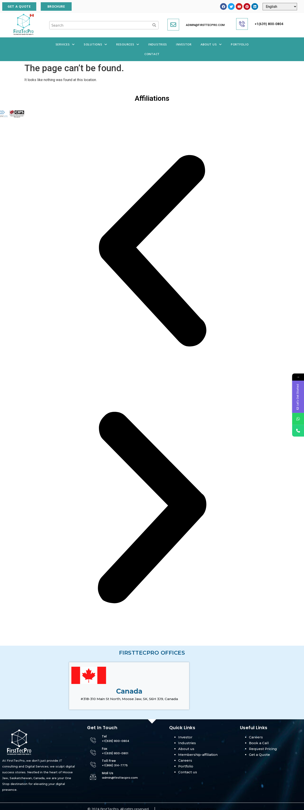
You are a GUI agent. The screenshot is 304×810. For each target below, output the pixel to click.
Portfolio (239, 44)
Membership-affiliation (198, 754)
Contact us (187, 772)
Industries (157, 44)
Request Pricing (263, 749)
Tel (104, 736)
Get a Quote (259, 754)
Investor (184, 44)
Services (65, 44)
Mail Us (107, 773)
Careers (185, 760)
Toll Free (109, 761)
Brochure (56, 6)
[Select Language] (280, 6)
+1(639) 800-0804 (269, 24)
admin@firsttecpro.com (205, 25)
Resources (127, 44)
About (183, 749)
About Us (211, 44)
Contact (152, 54)
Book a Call (259, 743)
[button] (65, 44)
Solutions (95, 44)
